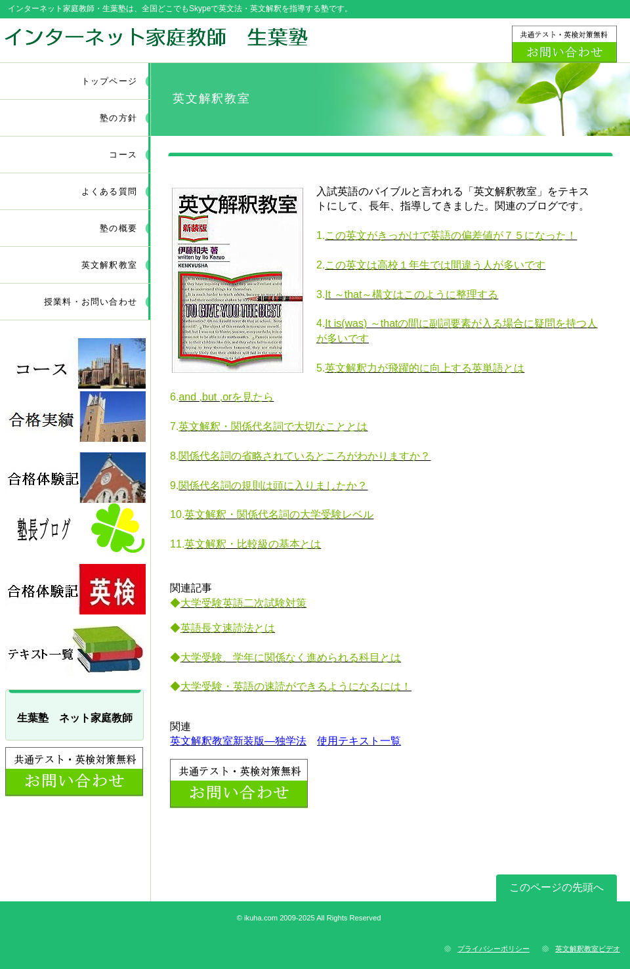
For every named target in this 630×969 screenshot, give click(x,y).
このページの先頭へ (556, 887)
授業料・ (90, 302)
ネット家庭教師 (155, 40)
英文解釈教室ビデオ (587, 949)
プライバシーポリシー (493, 949)
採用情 (75, 416)
